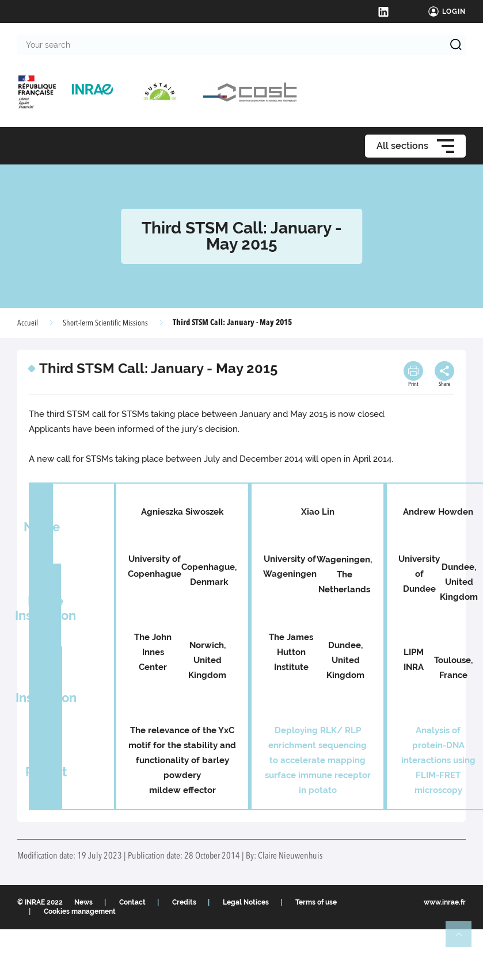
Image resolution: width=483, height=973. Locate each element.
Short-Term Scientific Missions (105, 323)
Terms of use (316, 902)
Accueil (27, 323)
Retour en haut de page (463, 939)
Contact (132, 902)
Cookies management (80, 911)
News (83, 902)
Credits (184, 902)
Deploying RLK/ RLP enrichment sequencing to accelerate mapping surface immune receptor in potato (318, 760)
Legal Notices (246, 902)
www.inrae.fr (445, 902)
